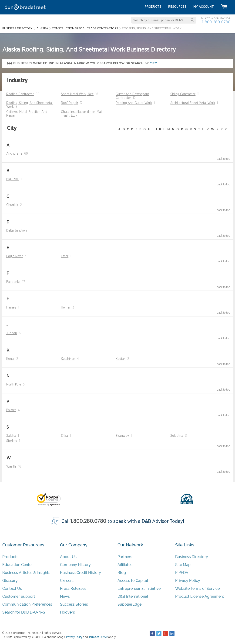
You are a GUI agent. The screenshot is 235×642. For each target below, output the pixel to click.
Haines (11, 307)
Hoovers (67, 612)
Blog (122, 572)
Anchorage (14, 153)
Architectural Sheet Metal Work (192, 103)
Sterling (11, 441)
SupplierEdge (129, 604)
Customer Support (18, 596)
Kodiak (120, 359)
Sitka (64, 435)
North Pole (13, 384)
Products (10, 557)
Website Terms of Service (197, 588)
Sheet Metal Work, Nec (77, 94)
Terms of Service (98, 637)
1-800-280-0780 (216, 22)
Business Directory (191, 557)
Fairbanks (13, 282)
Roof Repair (69, 103)
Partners (125, 557)
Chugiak (12, 205)
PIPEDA (181, 572)
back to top (223, 158)
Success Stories (74, 604)
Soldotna (176, 435)
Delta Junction (16, 230)
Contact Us (12, 588)
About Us (68, 557)
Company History (75, 564)
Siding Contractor (182, 94)
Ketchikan (68, 359)
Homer (65, 307)
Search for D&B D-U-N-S (23, 612)
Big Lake (12, 179)
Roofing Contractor (20, 94)
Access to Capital (133, 580)
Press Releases (73, 588)
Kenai (10, 359)
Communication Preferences (27, 604)
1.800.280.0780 (88, 521)
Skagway (122, 435)
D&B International (133, 596)
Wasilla (11, 466)
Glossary (10, 580)
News (65, 596)
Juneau (11, 333)
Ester (64, 256)
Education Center (17, 564)
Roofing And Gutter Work (134, 103)
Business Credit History (80, 572)
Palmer (11, 410)
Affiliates (125, 564)
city (154, 63)
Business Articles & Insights (26, 572)
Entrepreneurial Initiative (139, 588)
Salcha (11, 435)
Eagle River (14, 256)
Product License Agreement (199, 596)
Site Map (183, 564)
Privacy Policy (187, 580)
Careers (67, 580)
